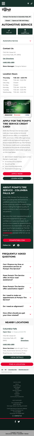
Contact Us (18, 416)
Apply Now (17, 174)
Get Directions (23, 31)
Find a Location (17, 364)
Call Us (9, 32)
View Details (17, 357)
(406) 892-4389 (8, 344)
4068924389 (7, 233)
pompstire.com (17, 240)
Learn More (17, 178)
